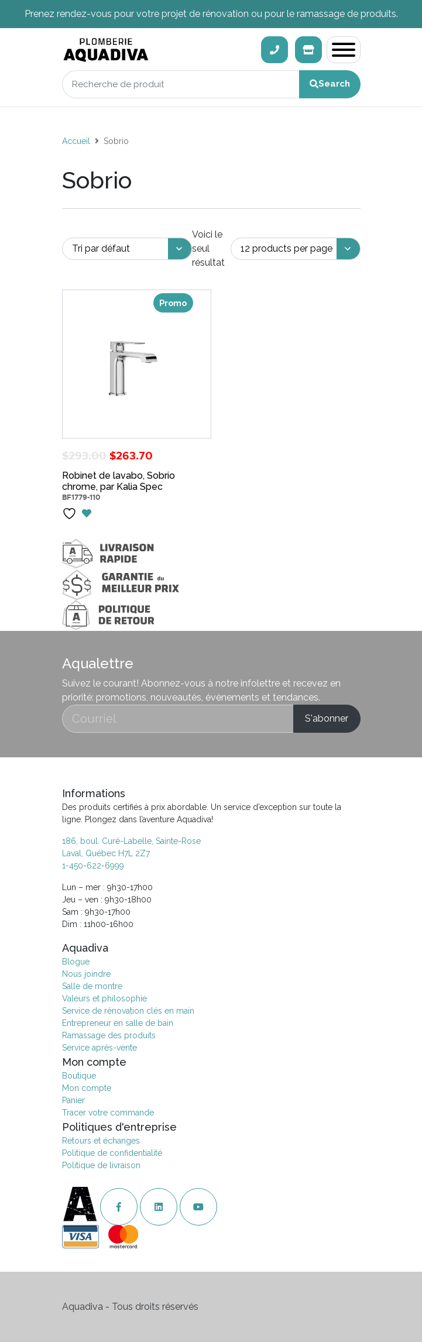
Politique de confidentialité (112, 1153)
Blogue (76, 961)
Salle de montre (92, 986)
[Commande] (127, 249)
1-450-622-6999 (93, 865)
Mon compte (86, 1088)
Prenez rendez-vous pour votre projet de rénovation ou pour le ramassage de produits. (211, 13)
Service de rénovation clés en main (128, 1010)
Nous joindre (86, 974)
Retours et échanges (101, 1140)
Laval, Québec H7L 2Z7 (106, 853)
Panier (73, 1100)
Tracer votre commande (108, 1112)
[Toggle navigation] (344, 49)
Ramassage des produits (109, 1035)
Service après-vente (99, 1047)
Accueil (76, 141)
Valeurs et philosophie (104, 998)
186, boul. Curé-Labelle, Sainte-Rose (131, 841)
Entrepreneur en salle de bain (117, 1023)
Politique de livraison (101, 1165)
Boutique (79, 1075)
